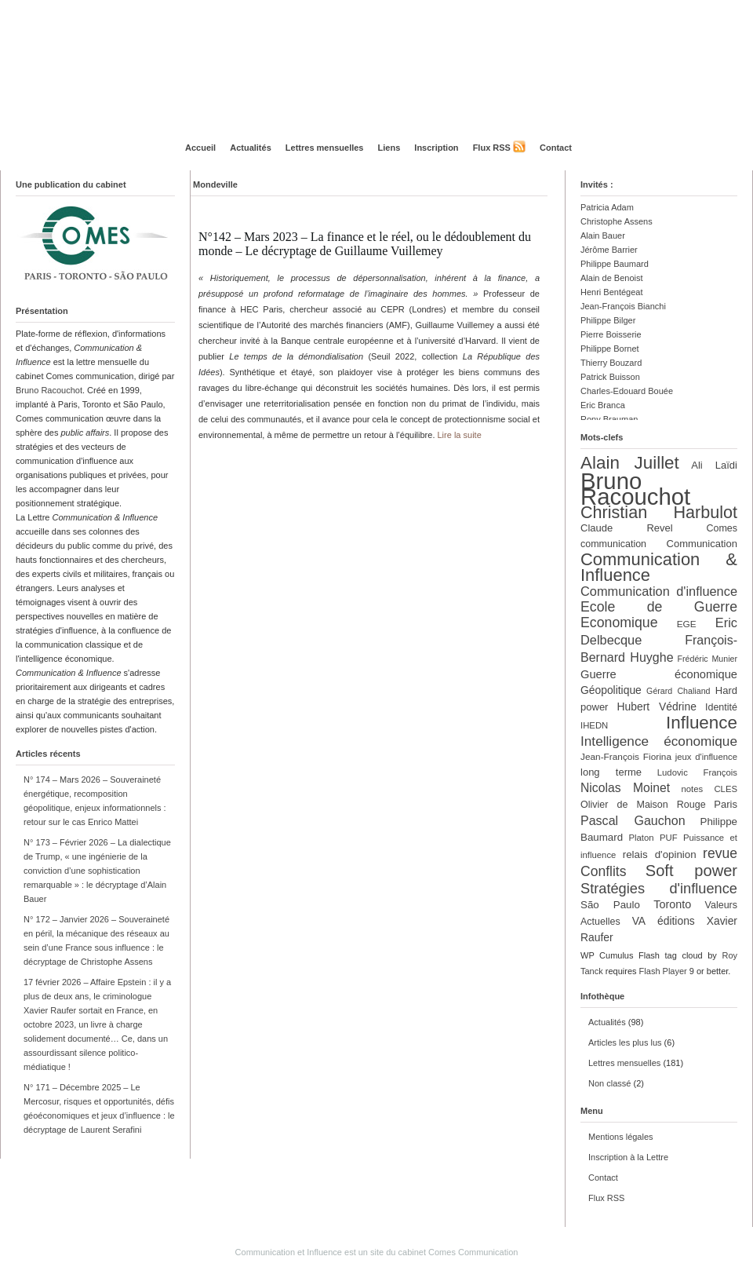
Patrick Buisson (610, 377)
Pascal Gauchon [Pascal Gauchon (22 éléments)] (633, 820)
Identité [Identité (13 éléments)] (721, 707)
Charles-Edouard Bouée (626, 391)
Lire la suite (460, 435)
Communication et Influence (288, 1252)
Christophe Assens (616, 221)
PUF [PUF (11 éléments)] (669, 837)
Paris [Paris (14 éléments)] (725, 804)
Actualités (250, 147)
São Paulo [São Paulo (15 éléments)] (610, 905)
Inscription (436, 147)
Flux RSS (492, 147)
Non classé (609, 1083)
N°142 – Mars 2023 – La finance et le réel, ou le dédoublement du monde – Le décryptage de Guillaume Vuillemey (364, 243)
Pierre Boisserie (611, 334)
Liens (389, 147)
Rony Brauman (609, 419)
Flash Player (663, 971)
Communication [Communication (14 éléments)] (702, 544)
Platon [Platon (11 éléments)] (640, 837)
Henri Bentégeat (611, 292)
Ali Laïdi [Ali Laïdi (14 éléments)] (714, 465)
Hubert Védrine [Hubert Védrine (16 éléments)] (657, 706)
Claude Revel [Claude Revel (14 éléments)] (626, 528)
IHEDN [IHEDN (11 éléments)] (594, 725)
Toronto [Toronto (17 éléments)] (672, 904)
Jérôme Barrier (609, 249)
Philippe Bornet (609, 348)
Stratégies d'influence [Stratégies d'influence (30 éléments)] (658, 888)
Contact (556, 147)
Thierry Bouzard (611, 362)
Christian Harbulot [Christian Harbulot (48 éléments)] (658, 512)
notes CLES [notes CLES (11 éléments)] (709, 789)
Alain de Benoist (611, 278)
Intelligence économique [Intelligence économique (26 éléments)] (658, 741)
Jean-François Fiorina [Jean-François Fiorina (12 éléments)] (625, 756)
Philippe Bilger (607, 320)
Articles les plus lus (625, 1042)
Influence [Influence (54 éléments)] (701, 722)
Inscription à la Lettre (628, 1157)
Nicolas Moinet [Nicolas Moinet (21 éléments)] (625, 787)
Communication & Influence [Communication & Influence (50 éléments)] (658, 567)
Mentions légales (620, 1136)
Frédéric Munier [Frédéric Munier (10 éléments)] (707, 658)
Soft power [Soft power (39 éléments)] (691, 870)
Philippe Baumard (614, 263)
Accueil (200, 147)
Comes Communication (473, 1252)
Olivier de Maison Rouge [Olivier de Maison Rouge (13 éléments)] (643, 804)
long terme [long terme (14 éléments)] (611, 772)
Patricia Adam (607, 207)
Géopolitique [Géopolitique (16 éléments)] (611, 690)
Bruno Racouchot (49, 390)
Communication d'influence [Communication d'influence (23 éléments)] (658, 591)
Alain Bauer (602, 235)
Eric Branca (602, 405)
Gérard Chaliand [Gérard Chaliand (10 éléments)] (678, 691)
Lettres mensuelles (325, 147)
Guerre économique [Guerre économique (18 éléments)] (658, 674)
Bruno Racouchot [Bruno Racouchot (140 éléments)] (635, 488)
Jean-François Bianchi (623, 306)
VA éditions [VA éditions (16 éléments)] (663, 921)
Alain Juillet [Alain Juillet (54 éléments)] (629, 463)
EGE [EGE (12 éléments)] (687, 624)
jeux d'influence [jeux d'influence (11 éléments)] (706, 756)
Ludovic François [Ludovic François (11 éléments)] (697, 772)
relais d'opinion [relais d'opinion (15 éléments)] (660, 854)
